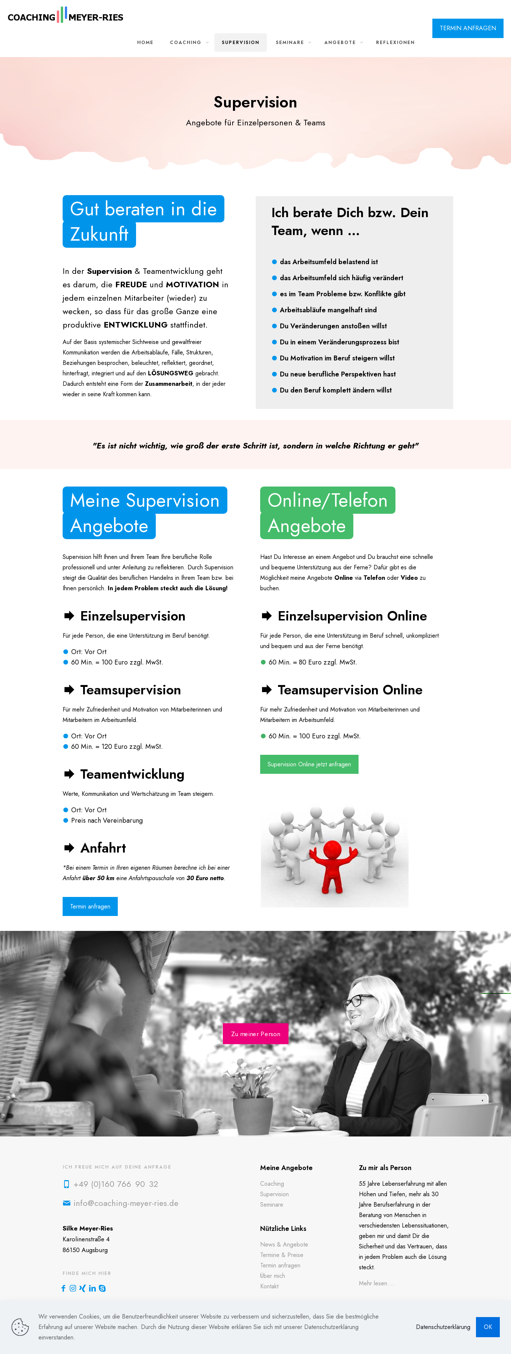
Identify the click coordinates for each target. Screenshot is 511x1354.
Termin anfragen (280, 1265)
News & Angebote (284, 1244)
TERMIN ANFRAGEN (468, 28)
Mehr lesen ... (377, 1283)
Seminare (271, 1204)
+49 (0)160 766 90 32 (115, 1184)
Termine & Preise (281, 1255)
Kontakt (269, 1286)
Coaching (272, 1183)
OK (488, 1327)
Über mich (272, 1276)
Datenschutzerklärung (443, 1327)
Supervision (274, 1194)
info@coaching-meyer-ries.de (126, 1203)
